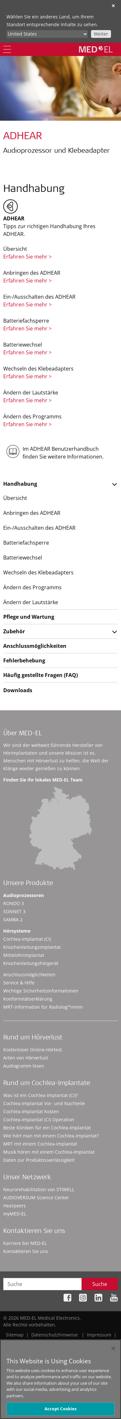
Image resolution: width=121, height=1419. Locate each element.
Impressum (99, 1335)
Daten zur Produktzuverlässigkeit (39, 1160)
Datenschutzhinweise (54, 1335)
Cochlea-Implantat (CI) (27, 939)
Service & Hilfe (19, 983)
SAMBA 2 (13, 919)
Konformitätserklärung (27, 999)
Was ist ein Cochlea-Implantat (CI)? (40, 1095)
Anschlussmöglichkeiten (34, 645)
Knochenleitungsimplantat (32, 947)
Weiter (101, 34)
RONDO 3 (13, 903)
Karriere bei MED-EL (25, 1243)
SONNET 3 (14, 911)
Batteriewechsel (22, 557)
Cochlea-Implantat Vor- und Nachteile (44, 1103)
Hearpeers (14, 1206)
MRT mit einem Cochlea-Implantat (40, 1144)
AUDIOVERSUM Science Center (36, 1197)
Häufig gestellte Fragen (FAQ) (40, 675)
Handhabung (20, 483)
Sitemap (15, 1335)
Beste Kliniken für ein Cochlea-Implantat (47, 1128)
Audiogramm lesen (23, 1066)
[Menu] (7, 49)
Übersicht (15, 498)
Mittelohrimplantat (23, 955)
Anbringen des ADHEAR (31, 512)
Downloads (17, 690)
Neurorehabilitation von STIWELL (38, 1189)
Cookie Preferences (97, 1341)
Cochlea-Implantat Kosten (31, 1111)
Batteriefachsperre (26, 542)
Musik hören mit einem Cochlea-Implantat (49, 1152)
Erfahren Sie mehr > (27, 256)
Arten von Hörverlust (25, 1058)
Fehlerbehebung (24, 660)
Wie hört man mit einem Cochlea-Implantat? (51, 1136)
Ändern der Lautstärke (30, 602)
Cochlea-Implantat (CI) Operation (38, 1119)
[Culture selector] (47, 34)
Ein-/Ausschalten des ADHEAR (39, 527)
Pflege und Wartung (28, 616)
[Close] (113, 1352)
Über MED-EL (22, 734)
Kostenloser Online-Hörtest (32, 1050)
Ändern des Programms (32, 587)
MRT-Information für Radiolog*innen (43, 1007)
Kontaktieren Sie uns (25, 1251)
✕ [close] (113, 6)
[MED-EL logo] (96, 49)
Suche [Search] (99, 1284)
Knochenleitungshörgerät (30, 963)
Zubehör (14, 631)
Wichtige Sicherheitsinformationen (40, 991)
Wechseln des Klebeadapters (38, 572)
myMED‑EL (14, 1214)
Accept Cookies (61, 1412)
